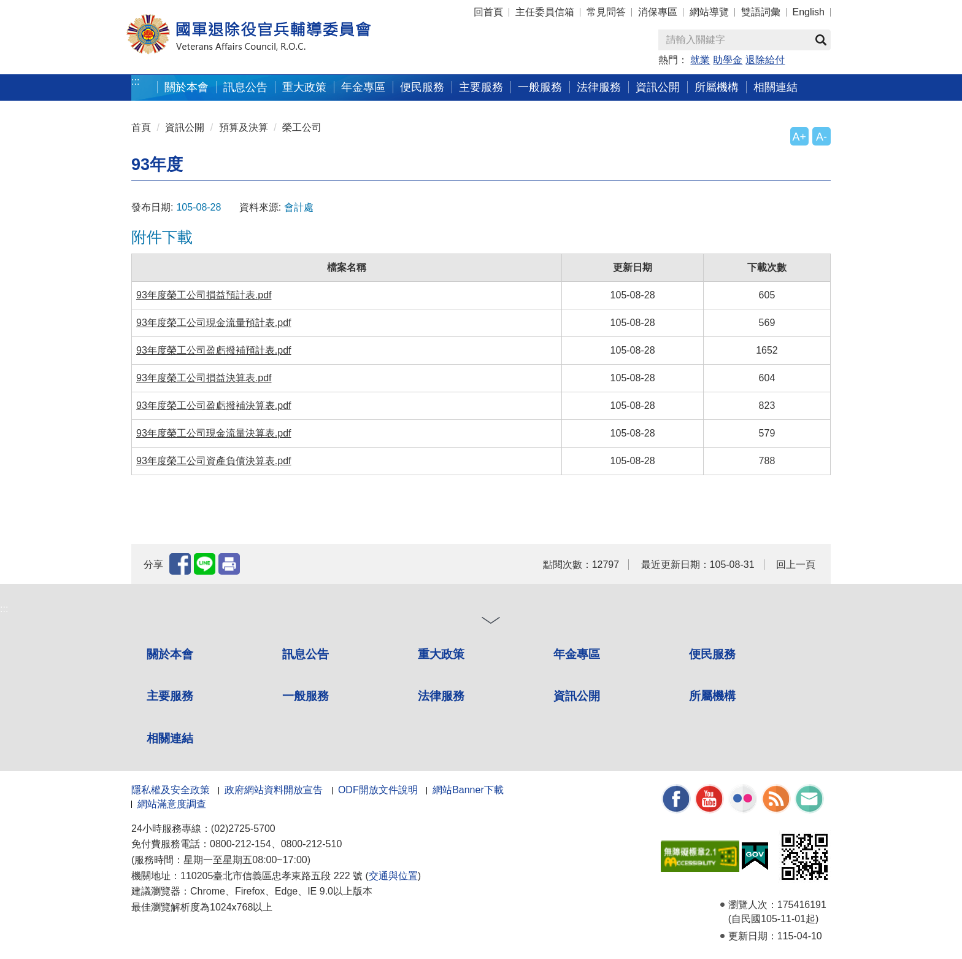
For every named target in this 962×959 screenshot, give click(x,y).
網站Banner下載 (468, 790)
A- (821, 137)
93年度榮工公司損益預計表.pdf (203, 295)
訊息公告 (305, 654)
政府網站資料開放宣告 (274, 790)
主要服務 (170, 695)
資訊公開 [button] (658, 86)
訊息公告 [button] (245, 86)
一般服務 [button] (540, 86)
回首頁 (488, 12)
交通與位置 (393, 876)
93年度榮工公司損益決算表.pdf (203, 378)
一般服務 (305, 695)
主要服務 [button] (481, 86)
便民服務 (712, 654)
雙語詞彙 (760, 12)
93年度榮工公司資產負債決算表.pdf (213, 461)
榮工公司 (301, 127)
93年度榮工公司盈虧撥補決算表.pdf (213, 405)
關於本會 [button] (186, 86)
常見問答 (606, 12)
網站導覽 (709, 12)
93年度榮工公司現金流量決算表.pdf (213, 433)
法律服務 (441, 695)
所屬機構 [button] (717, 86)
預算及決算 (243, 127)
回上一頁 (795, 564)
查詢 (821, 39)
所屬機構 (712, 695)
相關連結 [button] (775, 86)
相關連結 (170, 738)
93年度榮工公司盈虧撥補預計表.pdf (213, 350)
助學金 (727, 60)
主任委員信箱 (544, 12)
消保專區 (657, 12)
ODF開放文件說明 (378, 790)
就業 (700, 60)
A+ (799, 137)
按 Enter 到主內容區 (55, 8)
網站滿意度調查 (171, 804)
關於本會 (170, 654)
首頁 (141, 127)
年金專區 (363, 86)
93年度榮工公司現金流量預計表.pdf (213, 322)
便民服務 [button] (422, 86)
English (809, 12)
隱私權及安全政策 (170, 790)
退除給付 (765, 60)
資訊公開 (184, 127)
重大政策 (304, 86)
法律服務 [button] (599, 86)
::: (135, 81)
